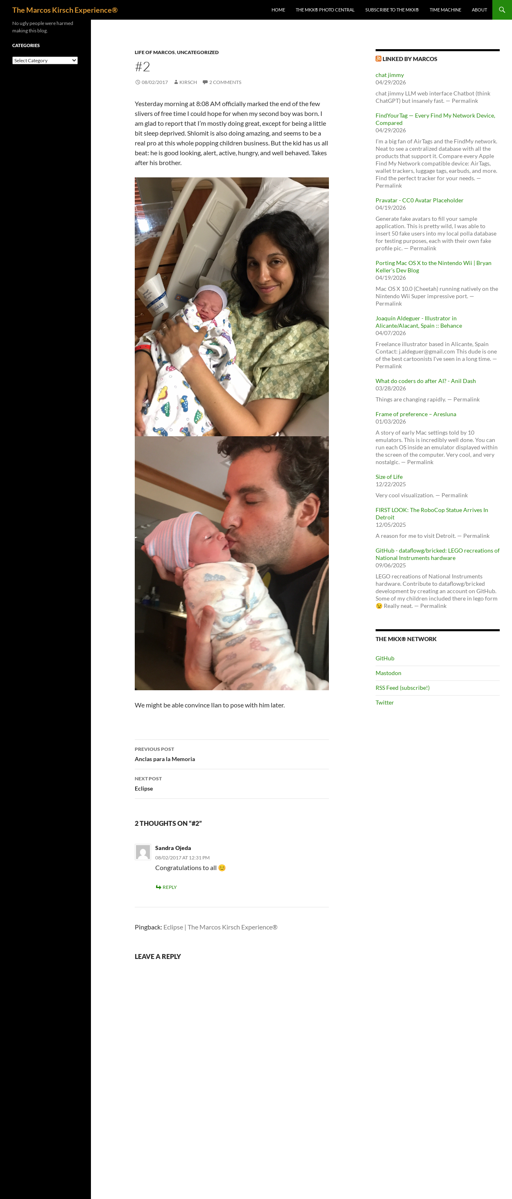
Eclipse (232, 783)
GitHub (385, 658)
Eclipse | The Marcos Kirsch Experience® (220, 927)
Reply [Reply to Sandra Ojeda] (170, 887)
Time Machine (445, 9)
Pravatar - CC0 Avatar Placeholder (420, 200)
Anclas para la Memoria (232, 753)
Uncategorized (198, 52)
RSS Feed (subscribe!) (403, 687)
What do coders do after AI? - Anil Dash (426, 380)
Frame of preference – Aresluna (416, 413)
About (479, 9)
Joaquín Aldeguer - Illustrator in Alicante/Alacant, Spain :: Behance (419, 322)
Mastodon (388, 672)
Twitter (385, 702)
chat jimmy (390, 74)
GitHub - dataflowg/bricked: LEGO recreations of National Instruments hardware (438, 554)
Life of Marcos (155, 52)
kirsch (188, 82)
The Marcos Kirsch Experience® (65, 9)
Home (278, 9)
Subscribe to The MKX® (392, 9)
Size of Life (389, 476)
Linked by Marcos (410, 58)
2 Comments (225, 82)
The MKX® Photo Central (325, 9)
